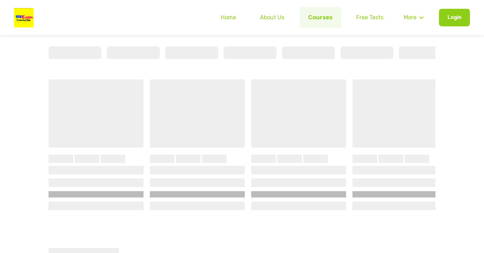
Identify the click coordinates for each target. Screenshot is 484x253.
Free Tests (369, 17)
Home (228, 17)
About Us (272, 17)
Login (454, 17)
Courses (320, 17)
